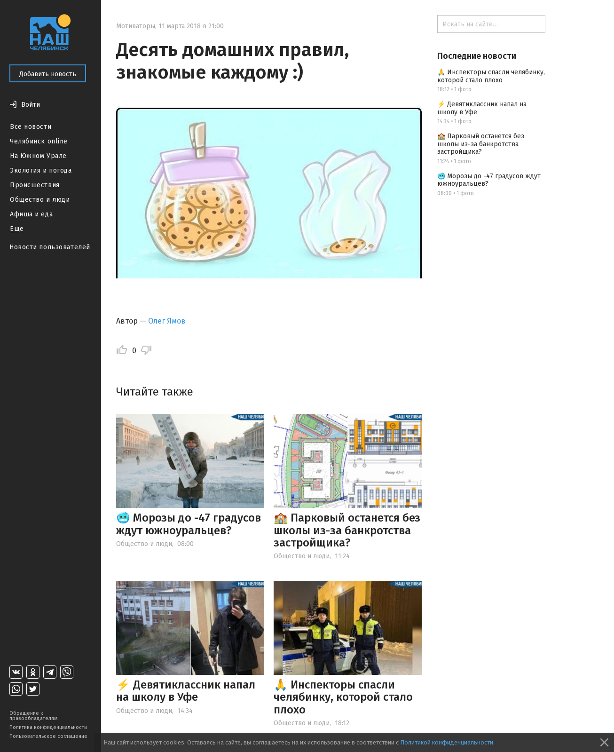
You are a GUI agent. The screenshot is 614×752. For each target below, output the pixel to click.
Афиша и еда (31, 214)
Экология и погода (41, 170)
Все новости (30, 127)
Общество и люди (40, 200)
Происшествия (35, 185)
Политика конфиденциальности (48, 727)
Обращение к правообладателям (33, 716)
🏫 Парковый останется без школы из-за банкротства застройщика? (347, 530)
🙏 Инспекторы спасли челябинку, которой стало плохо (343, 697)
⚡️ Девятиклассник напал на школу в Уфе (185, 691)
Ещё (17, 229)
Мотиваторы (135, 26)
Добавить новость (47, 74)
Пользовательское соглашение (48, 736)
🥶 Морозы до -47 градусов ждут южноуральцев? (188, 524)
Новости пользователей (49, 247)
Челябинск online (39, 141)
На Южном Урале (38, 156)
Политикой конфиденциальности (446, 742)
